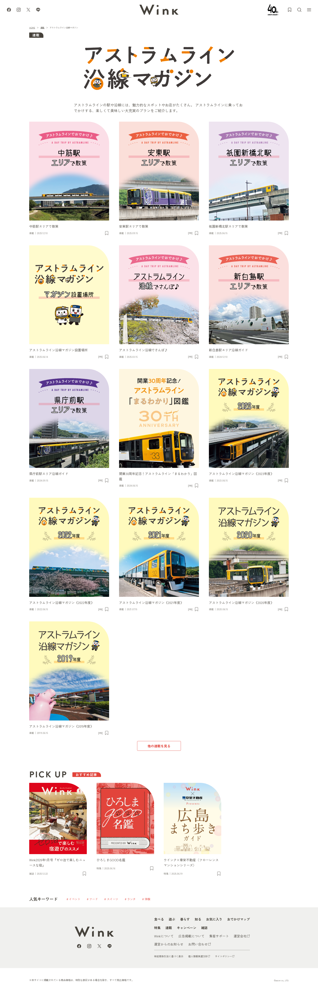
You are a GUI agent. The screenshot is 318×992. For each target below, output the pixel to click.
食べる (159, 919)
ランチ (131, 899)
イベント (74, 899)
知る (198, 919)
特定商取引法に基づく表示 (168, 956)
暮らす (185, 919)
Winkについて (164, 936)
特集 (157, 927)
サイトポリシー (223, 956)
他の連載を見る (159, 745)
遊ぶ (172, 919)
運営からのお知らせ (168, 944)
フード (93, 899)
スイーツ (112, 899)
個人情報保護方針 (198, 956)
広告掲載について (191, 936)
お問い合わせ (198, 944)
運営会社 (240, 936)
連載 (42, 27)
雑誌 (204, 927)
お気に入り (214, 919)
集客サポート (219, 936)
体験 (147, 899)
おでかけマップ (238, 919)
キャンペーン (186, 927)
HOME (32, 27)
